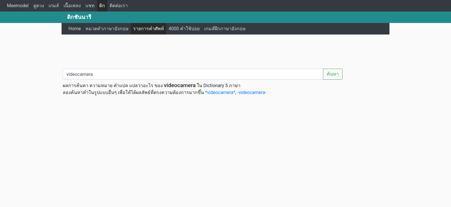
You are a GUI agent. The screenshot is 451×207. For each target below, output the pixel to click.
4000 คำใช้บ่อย (184, 28)
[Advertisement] (225, 50)
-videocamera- (252, 92)
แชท (90, 5)
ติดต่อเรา (119, 5)
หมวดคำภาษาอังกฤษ (107, 28)
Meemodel (18, 5)
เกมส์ (54, 5)
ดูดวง (38, 5)
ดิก (102, 5)
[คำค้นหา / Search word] (193, 74)
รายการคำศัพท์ (148, 28)
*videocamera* (220, 92)
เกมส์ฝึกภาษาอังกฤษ (225, 28)
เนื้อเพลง (72, 5)
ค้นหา (333, 74)
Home (74, 28)
